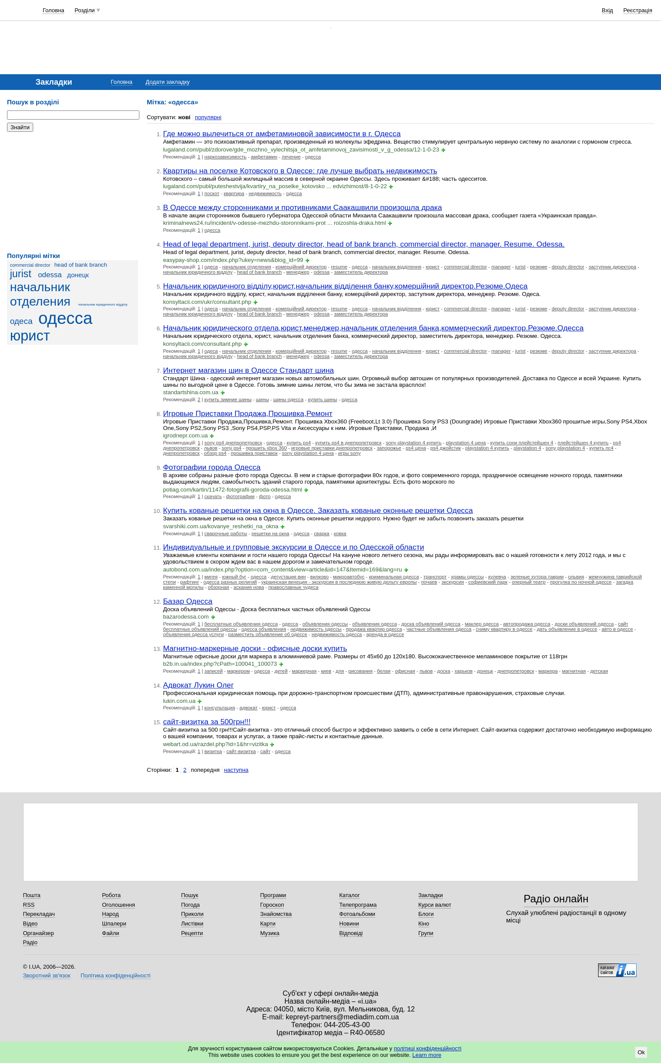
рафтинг (189, 582)
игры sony (349, 453)
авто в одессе (617, 629)
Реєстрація (637, 10)
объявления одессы (325, 623)
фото (265, 496)
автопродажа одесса (526, 623)
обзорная (218, 587)
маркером (238, 671)
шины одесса (288, 399)
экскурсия (452, 582)
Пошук (189, 895)
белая (384, 671)
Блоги (426, 914)
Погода (190, 904)
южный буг (234, 576)
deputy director (568, 266)
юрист (30, 336)
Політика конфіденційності (116, 975)
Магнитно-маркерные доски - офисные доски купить (255, 648)
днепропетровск (181, 453)
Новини (349, 923)
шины (262, 399)
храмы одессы (467, 576)
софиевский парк (488, 582)
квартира (234, 193)
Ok (641, 1052)
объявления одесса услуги (193, 634)
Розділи (85, 10)
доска (443, 671)
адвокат (248, 707)
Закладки (431, 895)
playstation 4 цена (466, 442)
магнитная (573, 671)
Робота (111, 895)
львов (211, 448)
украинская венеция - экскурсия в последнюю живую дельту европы (339, 582)
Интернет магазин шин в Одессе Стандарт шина (248, 370)
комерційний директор (301, 266)
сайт (265, 751)
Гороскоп (272, 904)
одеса (21, 321)
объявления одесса (374, 623)
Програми (273, 895)
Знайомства (276, 914)
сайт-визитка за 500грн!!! (206, 721)
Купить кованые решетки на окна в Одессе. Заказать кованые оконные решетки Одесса (318, 510)
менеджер (297, 272)
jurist (20, 273)
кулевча (497, 576)
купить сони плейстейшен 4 (521, 442)
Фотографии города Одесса (211, 467)
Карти (268, 923)
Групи (426, 933)
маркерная (304, 671)
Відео (30, 923)
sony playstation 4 (565, 448)
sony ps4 (232, 448)
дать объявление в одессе (567, 629)
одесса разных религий (230, 582)
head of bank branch (80, 264)
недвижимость (265, 193)
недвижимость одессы (316, 629)
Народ (110, 914)
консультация (219, 707)
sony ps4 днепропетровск (233, 442)
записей (213, 671)
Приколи (192, 914)
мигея (211, 576)
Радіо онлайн (556, 899)
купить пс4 (601, 448)
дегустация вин (288, 576)
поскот (211, 193)
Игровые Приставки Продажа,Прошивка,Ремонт (247, 413)
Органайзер (38, 933)
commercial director (30, 265)
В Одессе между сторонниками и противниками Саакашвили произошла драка (302, 207)
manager (501, 266)
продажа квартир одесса (374, 629)
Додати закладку (167, 82)
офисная (405, 671)
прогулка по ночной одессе (581, 582)
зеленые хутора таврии (537, 576)
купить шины (322, 399)
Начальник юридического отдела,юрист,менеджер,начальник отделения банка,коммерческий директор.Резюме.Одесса (373, 327)
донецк (78, 275)
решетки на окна (270, 533)
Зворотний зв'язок (46, 975)
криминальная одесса (394, 576)
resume (339, 266)
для (340, 671)
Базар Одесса (187, 601)
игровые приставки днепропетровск (332, 448)
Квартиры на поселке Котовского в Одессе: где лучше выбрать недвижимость (300, 170)
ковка (340, 533)
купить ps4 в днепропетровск (348, 442)
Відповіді (351, 933)
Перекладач (39, 914)
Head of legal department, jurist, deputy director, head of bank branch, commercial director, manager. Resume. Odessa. (363, 244)
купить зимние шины (228, 399)
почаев (429, 582)
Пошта (32, 895)
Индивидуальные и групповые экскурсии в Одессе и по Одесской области (293, 547)
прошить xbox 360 (266, 448)
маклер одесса (482, 623)
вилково (319, 576)
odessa (50, 275)
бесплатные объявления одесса (241, 623)
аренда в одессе (385, 634)
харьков (464, 671)
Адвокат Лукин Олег (198, 685)
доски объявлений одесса (583, 623)
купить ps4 (299, 442)
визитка (213, 751)
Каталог (349, 895)
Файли (110, 933)
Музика (270, 933)
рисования (360, 671)
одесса (65, 318)
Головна (53, 10)
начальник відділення (397, 266)
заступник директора (612, 266)
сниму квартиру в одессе (504, 629)
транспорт (434, 576)
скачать (213, 496)
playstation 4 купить (487, 448)
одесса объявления (264, 629)
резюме (538, 266)
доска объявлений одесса (430, 623)
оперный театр (528, 582)
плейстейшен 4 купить (583, 442)
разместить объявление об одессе (267, 634)
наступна (236, 770)
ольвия (576, 576)
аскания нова (249, 587)
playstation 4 (527, 448)
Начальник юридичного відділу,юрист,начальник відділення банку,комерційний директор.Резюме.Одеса (345, 286)
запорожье (389, 448)
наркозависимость (225, 156)
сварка (321, 533)
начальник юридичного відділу (102, 304)
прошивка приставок (254, 453)
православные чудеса (293, 587)
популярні (208, 117)
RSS (29, 904)
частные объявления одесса (438, 629)
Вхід (607, 10)
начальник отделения (40, 294)
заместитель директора (361, 272)
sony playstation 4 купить (413, 442)
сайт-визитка (241, 751)
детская (599, 671)
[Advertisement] (72, 192)
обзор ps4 (215, 453)
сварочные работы (225, 533)
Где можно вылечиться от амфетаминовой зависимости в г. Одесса (282, 133)
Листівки (192, 923)
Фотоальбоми (357, 914)
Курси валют (435, 904)
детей (280, 671)
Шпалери (114, 923)
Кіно (424, 923)
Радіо (30, 942)
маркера (547, 671)
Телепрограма (358, 904)
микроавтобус (348, 576)
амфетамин (264, 156)
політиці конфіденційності (427, 1048)
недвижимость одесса (336, 634)
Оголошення (118, 904)
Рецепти (192, 933)
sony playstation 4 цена (308, 453)
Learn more (426, 1055)
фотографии (240, 496)
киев (326, 671)
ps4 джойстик (445, 448)
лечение (291, 156)
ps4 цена (416, 448)
